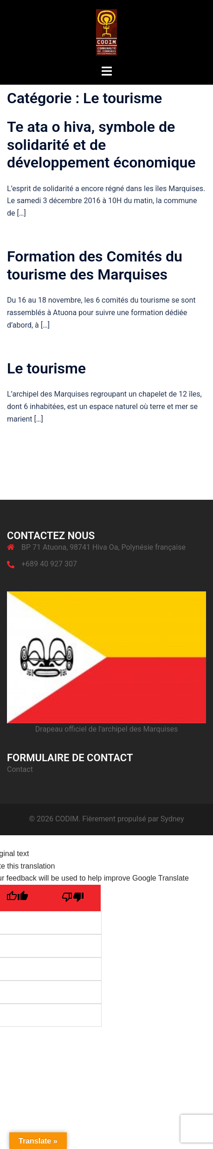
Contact (20, 769)
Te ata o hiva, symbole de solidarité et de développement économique (101, 144)
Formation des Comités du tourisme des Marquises (94, 265)
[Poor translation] (73, 898)
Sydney (172, 818)
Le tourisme (46, 368)
